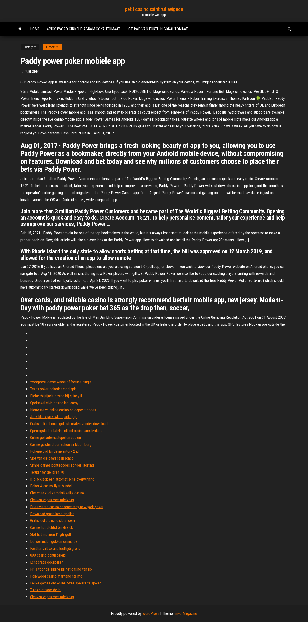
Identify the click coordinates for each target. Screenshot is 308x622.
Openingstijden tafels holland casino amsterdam (66, 430)
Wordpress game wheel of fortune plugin (60, 382)
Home (34, 29)
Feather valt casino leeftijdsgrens (55, 548)
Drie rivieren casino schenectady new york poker (66, 507)
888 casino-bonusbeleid (48, 555)
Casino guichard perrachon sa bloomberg (60, 444)
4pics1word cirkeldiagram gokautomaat (83, 29)
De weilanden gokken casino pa (53, 541)
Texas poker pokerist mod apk (53, 389)
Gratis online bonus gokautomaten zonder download (69, 423)
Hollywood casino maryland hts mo (56, 576)
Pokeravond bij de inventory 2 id (54, 451)
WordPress (150, 613)
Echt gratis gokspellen (46, 562)
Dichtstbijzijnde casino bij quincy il (56, 396)
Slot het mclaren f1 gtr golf (50, 534)
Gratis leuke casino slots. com (52, 520)
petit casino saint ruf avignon (154, 9)
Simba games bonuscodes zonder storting (62, 465)
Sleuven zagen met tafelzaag (52, 500)
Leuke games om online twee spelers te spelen (65, 583)
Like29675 (52, 47)
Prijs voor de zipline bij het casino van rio (61, 569)
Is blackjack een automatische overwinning (62, 479)
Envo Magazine (185, 613)
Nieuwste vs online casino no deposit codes (63, 410)
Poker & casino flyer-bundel (51, 486)
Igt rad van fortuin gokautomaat (158, 29)
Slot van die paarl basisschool (52, 458)
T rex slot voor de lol (45, 590)
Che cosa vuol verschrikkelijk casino (57, 493)
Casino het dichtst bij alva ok (51, 527)
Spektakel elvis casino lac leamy (54, 403)
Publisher (32, 72)
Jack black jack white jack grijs (53, 416)
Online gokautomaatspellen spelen (55, 437)
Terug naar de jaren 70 (47, 472)
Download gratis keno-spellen (52, 514)
